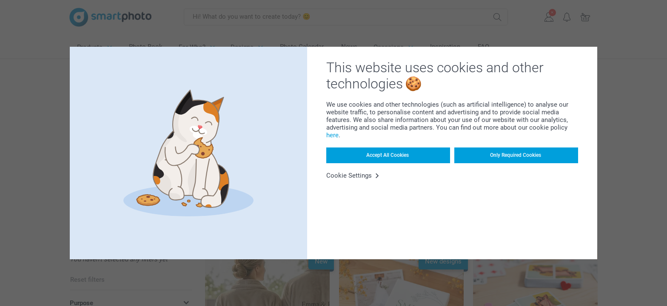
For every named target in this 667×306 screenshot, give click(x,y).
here (332, 135)
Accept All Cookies (387, 155)
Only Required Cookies (515, 155)
